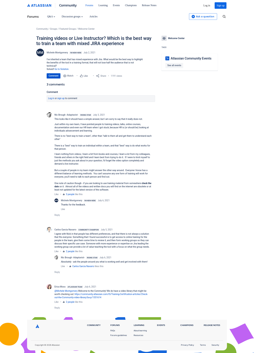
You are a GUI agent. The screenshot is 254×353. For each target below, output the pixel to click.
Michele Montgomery (57, 52)
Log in (206, 5)
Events (116, 5)
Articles (93, 16)
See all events (174, 65)
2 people (70, 251)
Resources (138, 335)
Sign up (221, 5)
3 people (70, 194)
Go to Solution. (61, 69)
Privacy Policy (187, 345)
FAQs (112, 330)
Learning (103, 5)
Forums (89, 5)
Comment (53, 75)
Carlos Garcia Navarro (65, 229)
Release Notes (149, 5)
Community (68, 5)
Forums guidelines (118, 335)
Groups (53, 29)
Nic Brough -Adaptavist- (66, 115)
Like (56, 194)
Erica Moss (60, 286)
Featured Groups (67, 29)
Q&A (51, 16)
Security (215, 345)
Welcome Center (86, 29)
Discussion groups (72, 16)
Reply (57, 215)
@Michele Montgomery (66, 291)
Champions (131, 5)
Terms (203, 345)
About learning (140, 330)
